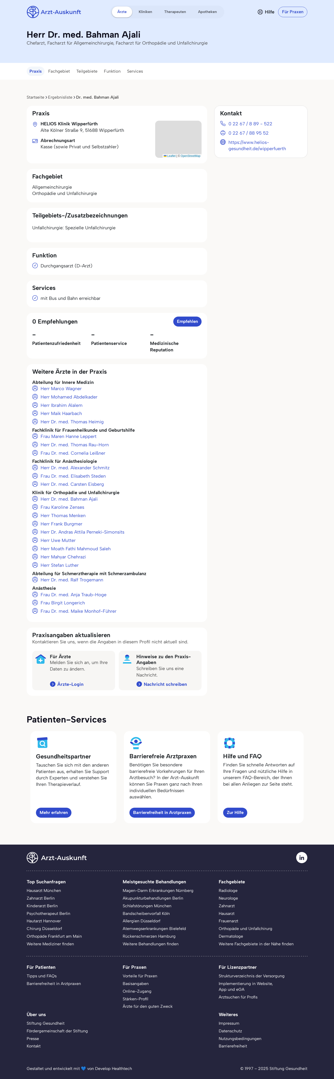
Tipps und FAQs (42, 975)
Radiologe (228, 890)
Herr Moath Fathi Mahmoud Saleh (76, 548)
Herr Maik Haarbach (61, 413)
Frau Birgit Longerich (63, 603)
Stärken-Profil (135, 998)
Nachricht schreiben (165, 684)
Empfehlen (187, 321)
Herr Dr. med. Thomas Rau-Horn (75, 444)
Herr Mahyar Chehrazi (63, 557)
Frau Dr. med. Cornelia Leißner (73, 453)
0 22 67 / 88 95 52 (248, 133)
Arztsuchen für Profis (238, 997)
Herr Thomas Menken (63, 515)
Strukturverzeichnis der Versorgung (252, 975)
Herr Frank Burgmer (61, 524)
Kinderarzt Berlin (42, 905)
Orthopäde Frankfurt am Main (54, 936)
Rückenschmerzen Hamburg (149, 936)
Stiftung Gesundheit (45, 1023)
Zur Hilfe (235, 812)
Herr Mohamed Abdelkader (69, 397)
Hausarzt (226, 913)
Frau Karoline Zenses (62, 507)
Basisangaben (136, 983)
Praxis (35, 71)
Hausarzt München (44, 890)
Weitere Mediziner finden (50, 943)
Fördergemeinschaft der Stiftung (57, 1030)
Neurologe (228, 898)
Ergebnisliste (60, 97)
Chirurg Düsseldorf (44, 928)
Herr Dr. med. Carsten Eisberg (72, 484)
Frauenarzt (228, 920)
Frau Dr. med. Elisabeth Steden (73, 476)
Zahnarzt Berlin (41, 898)
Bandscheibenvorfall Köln (146, 913)
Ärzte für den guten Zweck (148, 1006)
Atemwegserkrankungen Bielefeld (154, 928)
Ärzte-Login (70, 684)
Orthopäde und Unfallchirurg (245, 928)
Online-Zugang (137, 991)
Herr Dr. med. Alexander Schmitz (75, 467)
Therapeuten (175, 12)
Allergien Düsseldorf (142, 920)
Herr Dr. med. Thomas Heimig (72, 421)
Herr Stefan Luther (60, 565)
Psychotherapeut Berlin (48, 913)
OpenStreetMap (190, 156)
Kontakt (34, 1045)
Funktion (112, 71)
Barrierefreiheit (233, 1045)
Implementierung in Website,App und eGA (246, 986)
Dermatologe (231, 936)
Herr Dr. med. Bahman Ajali (69, 499)
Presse (33, 1038)
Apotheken (207, 12)
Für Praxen (292, 11)
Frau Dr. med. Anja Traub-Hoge (73, 594)
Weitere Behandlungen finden (151, 943)
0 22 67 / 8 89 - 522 (250, 123)
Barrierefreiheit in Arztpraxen (162, 812)
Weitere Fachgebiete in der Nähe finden (256, 943)
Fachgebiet (59, 71)
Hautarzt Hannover (44, 920)
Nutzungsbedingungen (240, 1038)
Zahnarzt (227, 905)
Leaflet (170, 156)
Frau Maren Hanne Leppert (68, 436)
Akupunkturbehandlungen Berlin (153, 898)
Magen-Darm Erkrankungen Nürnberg (158, 890)
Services (135, 71)
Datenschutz (230, 1030)
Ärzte (122, 12)
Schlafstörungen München (147, 905)
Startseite (35, 97)
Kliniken (145, 12)
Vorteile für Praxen (140, 975)
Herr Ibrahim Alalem (62, 405)
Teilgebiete (86, 71)
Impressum (229, 1023)
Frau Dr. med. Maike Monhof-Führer (78, 611)
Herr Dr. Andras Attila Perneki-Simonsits (82, 532)
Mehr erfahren (54, 812)
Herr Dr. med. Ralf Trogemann (72, 580)
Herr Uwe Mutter (58, 540)
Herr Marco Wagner (61, 388)
